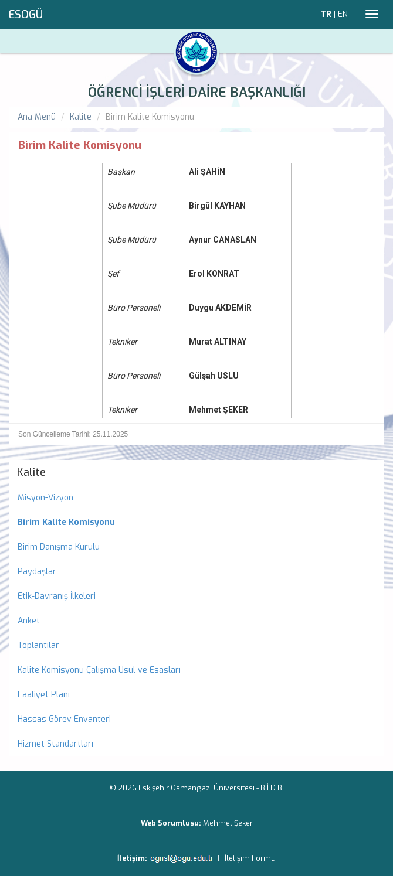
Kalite (81, 116)
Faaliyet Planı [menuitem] (44, 694)
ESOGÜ (26, 15)
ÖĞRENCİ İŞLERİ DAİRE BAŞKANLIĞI (197, 92)
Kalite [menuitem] (31, 472)
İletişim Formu (250, 858)
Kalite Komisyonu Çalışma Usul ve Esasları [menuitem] (99, 670)
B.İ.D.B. (272, 788)
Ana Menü (37, 116)
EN (343, 14)
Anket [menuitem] (29, 620)
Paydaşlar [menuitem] (37, 571)
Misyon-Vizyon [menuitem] (45, 497)
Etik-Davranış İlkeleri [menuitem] (57, 596)
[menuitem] (196, 522)
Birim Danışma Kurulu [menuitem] (59, 547)
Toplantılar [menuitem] (38, 645)
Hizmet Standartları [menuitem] (55, 743)
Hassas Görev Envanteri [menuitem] (64, 719)
